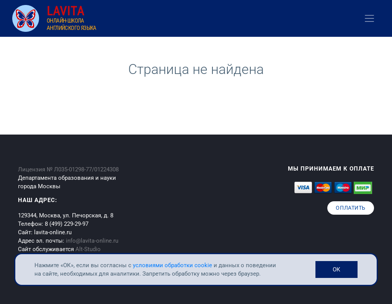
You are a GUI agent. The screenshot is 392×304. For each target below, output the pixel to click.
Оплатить (350, 208)
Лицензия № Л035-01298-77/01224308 (68, 169)
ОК (336, 269)
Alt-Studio (88, 249)
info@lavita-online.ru (92, 240)
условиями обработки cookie (173, 265)
